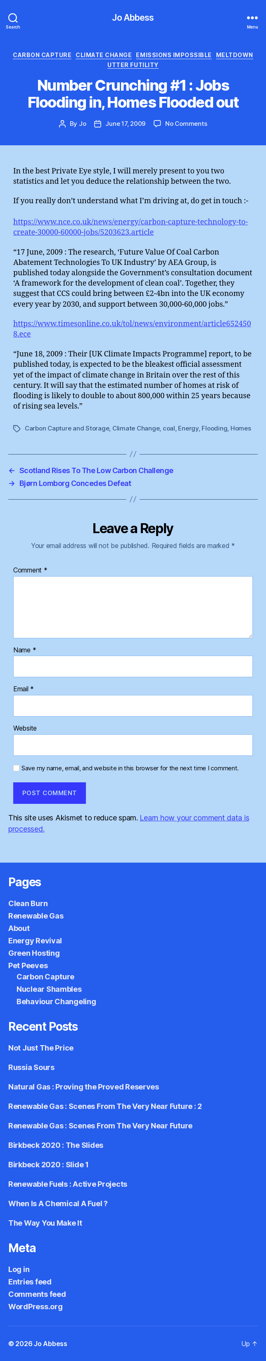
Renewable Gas (36, 915)
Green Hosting (34, 953)
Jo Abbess (133, 17)
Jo (82, 123)
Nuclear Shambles (49, 989)
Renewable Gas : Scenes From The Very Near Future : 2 (105, 1106)
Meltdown (234, 54)
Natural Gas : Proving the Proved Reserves (83, 1086)
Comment (30, 570)
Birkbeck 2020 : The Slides (55, 1145)
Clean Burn (28, 903)
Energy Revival (35, 940)
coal (169, 428)
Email (23, 689)
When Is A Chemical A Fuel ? (58, 1203)
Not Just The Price (41, 1048)
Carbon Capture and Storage (67, 428)
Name (24, 650)
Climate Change (104, 54)
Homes (240, 428)
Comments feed (37, 1294)
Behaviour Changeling (56, 1001)
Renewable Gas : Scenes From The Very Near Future (100, 1125)
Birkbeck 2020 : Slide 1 (48, 1164)
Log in (18, 1269)
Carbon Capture (42, 54)
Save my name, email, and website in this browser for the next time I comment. (130, 768)
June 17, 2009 (125, 123)
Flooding (214, 428)
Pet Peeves (28, 965)
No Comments (186, 123)
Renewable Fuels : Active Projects (67, 1184)
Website (25, 728)
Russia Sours (31, 1067)
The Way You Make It (45, 1223)
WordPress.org (35, 1306)
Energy (188, 428)
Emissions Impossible (173, 54)
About (19, 928)
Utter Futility (132, 64)
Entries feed (30, 1281)
